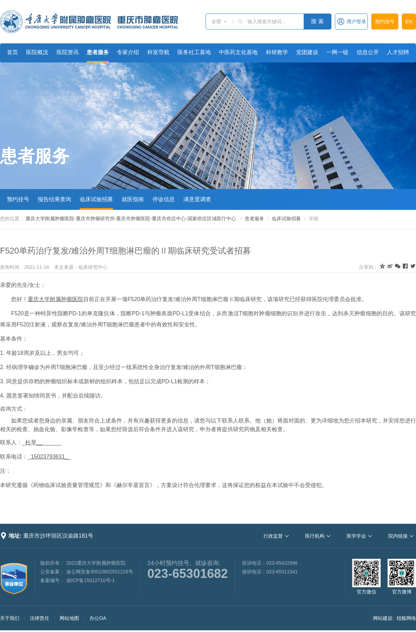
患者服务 (98, 52)
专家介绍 (128, 52)
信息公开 (368, 52)
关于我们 (9, 618)
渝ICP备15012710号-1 (90, 580)
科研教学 (277, 52)
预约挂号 (385, 21)
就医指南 (133, 199)
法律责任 (39, 618)
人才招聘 (398, 52)
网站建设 (382, 618)
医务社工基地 (194, 52)
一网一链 (337, 52)
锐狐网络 (406, 618)
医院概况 (37, 52)
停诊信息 (164, 199)
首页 (12, 52)
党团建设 (307, 52)
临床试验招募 (96, 199)
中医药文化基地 (238, 52)
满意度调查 (197, 199)
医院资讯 (68, 52)
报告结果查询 (54, 199)
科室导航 (158, 52)
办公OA (97, 618)
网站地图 (69, 618)
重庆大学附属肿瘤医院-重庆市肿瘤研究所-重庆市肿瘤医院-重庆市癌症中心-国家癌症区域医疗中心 (131, 218)
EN (409, 21)
